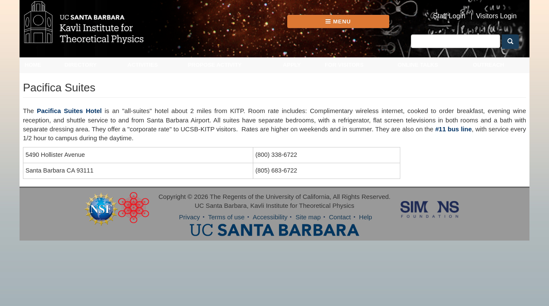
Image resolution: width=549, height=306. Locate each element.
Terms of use (226, 217)
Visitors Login (496, 16)
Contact (340, 217)
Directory (81, 65)
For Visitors (344, 65)
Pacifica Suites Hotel (69, 110)
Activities (142, 65)
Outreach (488, 65)
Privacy (189, 217)
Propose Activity (215, 65)
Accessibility (270, 217)
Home (33, 65)
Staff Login (449, 16)
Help (365, 217)
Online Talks (418, 65)
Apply (292, 65)
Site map (308, 217)
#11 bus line (453, 129)
